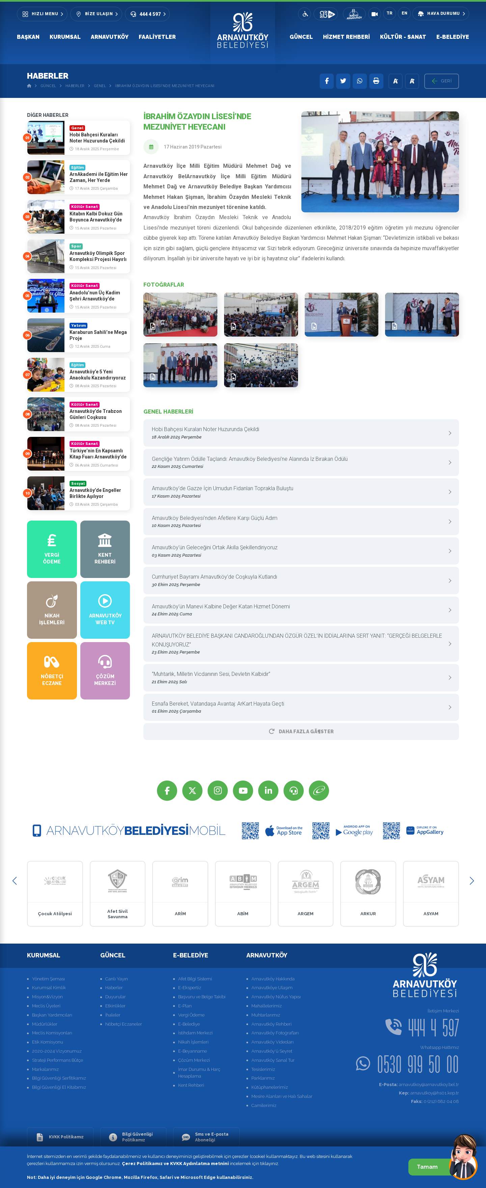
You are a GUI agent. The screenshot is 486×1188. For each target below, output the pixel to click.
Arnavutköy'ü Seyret (271, 1051)
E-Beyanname (192, 1051)
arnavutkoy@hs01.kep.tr (429, 1092)
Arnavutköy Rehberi (271, 1024)
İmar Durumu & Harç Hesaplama (199, 1073)
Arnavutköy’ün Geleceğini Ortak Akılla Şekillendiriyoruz (299, 551)
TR (389, 13)
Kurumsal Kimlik (49, 987)
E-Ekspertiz (189, 987)
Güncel (301, 37)
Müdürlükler (44, 1024)
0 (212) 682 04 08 (435, 1101)
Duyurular (115, 996)
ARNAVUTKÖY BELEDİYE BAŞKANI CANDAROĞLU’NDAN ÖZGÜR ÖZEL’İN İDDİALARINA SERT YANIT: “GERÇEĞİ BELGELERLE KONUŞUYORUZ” (299, 644)
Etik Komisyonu (47, 1042)
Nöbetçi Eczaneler (123, 1024)
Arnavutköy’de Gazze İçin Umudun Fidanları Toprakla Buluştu (299, 492)
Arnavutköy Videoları (272, 1042)
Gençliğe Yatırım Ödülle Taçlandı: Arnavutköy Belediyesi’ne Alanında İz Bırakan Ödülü (299, 463)
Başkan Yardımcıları (52, 1015)
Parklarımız (263, 1078)
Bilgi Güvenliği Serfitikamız (59, 1078)
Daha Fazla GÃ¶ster (301, 732)
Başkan (28, 37)
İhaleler (112, 1015)
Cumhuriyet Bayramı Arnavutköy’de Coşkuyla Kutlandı (299, 581)
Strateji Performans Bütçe (57, 1060)
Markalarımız (45, 1069)
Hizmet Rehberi (346, 37)
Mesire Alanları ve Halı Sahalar (282, 1096)
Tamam (434, 1167)
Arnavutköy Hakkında (273, 978)
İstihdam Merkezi (195, 1032)
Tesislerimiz (263, 1069)
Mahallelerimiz (266, 1005)
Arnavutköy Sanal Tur (273, 1060)
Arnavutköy (110, 37)
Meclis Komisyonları (52, 1032)
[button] (14, 881)
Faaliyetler (157, 37)
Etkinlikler (115, 1005)
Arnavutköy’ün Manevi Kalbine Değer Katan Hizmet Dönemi (299, 610)
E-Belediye (452, 37)
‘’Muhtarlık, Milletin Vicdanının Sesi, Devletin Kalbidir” (299, 678)
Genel (100, 86)
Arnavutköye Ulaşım (272, 987)
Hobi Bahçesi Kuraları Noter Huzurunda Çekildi (299, 433)
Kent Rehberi (191, 1085)
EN (404, 13)
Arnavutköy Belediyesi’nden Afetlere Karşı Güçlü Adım (299, 522)
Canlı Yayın (116, 978)
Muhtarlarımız (265, 1015)
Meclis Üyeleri (46, 1005)
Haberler (75, 86)
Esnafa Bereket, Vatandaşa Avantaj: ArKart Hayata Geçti (299, 708)
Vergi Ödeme (191, 1015)
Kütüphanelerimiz (269, 1087)
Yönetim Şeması (48, 978)
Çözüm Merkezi (194, 1060)
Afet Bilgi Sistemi (195, 978)
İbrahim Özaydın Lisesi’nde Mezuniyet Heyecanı (165, 86)
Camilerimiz (263, 1105)
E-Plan (185, 1005)
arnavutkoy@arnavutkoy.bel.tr (419, 1084)
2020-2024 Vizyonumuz (57, 1051)
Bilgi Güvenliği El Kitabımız (59, 1087)
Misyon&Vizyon (47, 996)
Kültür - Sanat (403, 37)
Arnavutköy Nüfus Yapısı (276, 996)
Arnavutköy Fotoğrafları (275, 1032)
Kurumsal (65, 37)
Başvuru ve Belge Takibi (201, 996)
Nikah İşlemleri (193, 1042)
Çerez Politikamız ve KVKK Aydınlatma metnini (175, 1163)
